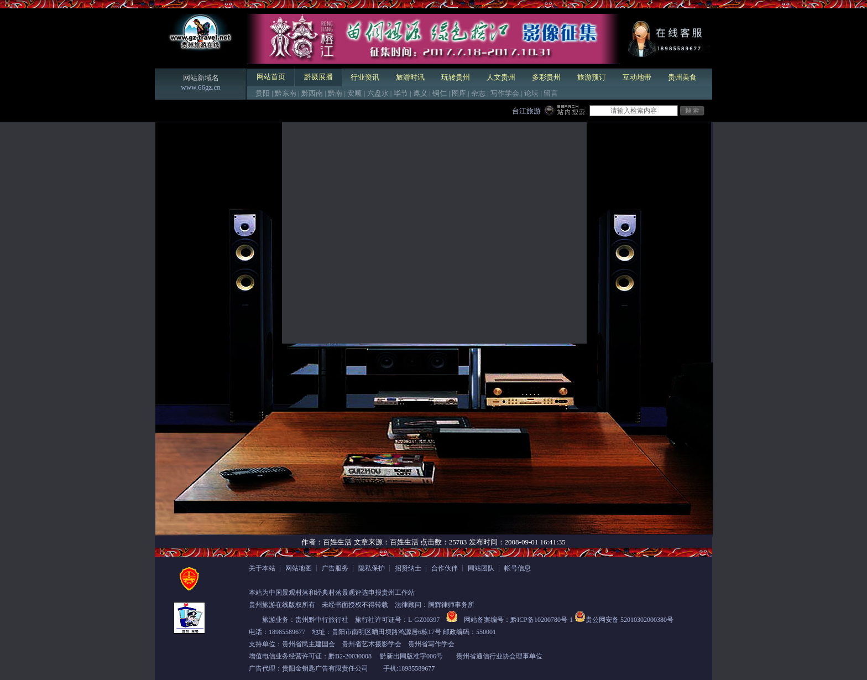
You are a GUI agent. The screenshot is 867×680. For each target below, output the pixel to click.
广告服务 (335, 568)
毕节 (401, 93)
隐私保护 (371, 568)
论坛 (531, 93)
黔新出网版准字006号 (411, 656)
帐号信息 (517, 568)
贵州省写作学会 (431, 644)
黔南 (335, 93)
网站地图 (298, 568)
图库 (459, 93)
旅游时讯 (410, 77)
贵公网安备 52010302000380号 (629, 620)
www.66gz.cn (200, 87)
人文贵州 (501, 77)
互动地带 (637, 77)
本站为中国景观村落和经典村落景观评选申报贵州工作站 (332, 592)
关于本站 (262, 568)
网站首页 (271, 76)
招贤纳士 (408, 568)
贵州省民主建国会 (308, 644)
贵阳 (262, 93)
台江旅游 (526, 111)
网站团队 (481, 568)
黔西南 (312, 93)
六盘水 (378, 93)
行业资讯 (365, 77)
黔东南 (285, 93)
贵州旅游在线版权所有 (282, 605)
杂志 (478, 93)
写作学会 (504, 93)
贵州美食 (682, 77)
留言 (551, 93)
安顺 (354, 93)
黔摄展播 (318, 76)
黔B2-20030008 (350, 656)
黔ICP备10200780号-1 (541, 620)
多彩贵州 (546, 77)
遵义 (420, 93)
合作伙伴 (444, 568)
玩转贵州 (455, 77)
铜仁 (439, 93)
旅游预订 (591, 77)
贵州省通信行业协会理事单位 (499, 656)
